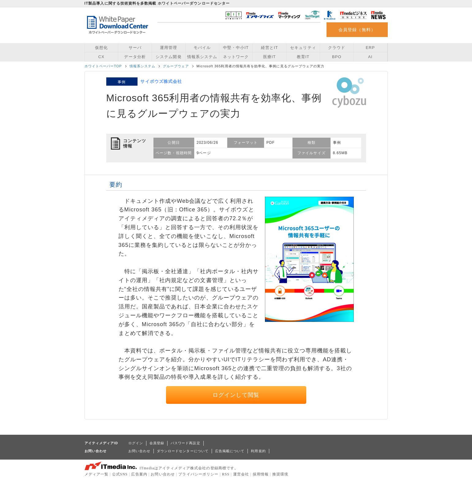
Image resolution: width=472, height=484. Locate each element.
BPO (337, 56)
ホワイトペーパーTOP (103, 66)
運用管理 (168, 47)
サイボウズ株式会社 (161, 81)
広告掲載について (230, 451)
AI (370, 56)
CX (101, 56)
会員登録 (156, 443)
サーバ (135, 47)
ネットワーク (236, 56)
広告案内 (139, 474)
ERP (370, 47)
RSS (226, 474)
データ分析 (134, 56)
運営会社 (241, 474)
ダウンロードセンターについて (183, 451)
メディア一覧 (96, 474)
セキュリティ (303, 47)
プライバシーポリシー (198, 474)
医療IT (269, 56)
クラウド (336, 47)
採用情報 (261, 474)
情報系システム (202, 56)
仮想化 (101, 47)
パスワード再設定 (185, 443)
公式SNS (120, 474)
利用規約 (258, 451)
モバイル (202, 47)
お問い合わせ (139, 451)
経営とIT (269, 47)
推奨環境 (280, 474)
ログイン (135, 443)
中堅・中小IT (236, 47)
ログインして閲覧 (236, 395)
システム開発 (168, 56)
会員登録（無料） (357, 29)
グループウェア (176, 66)
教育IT (303, 56)
